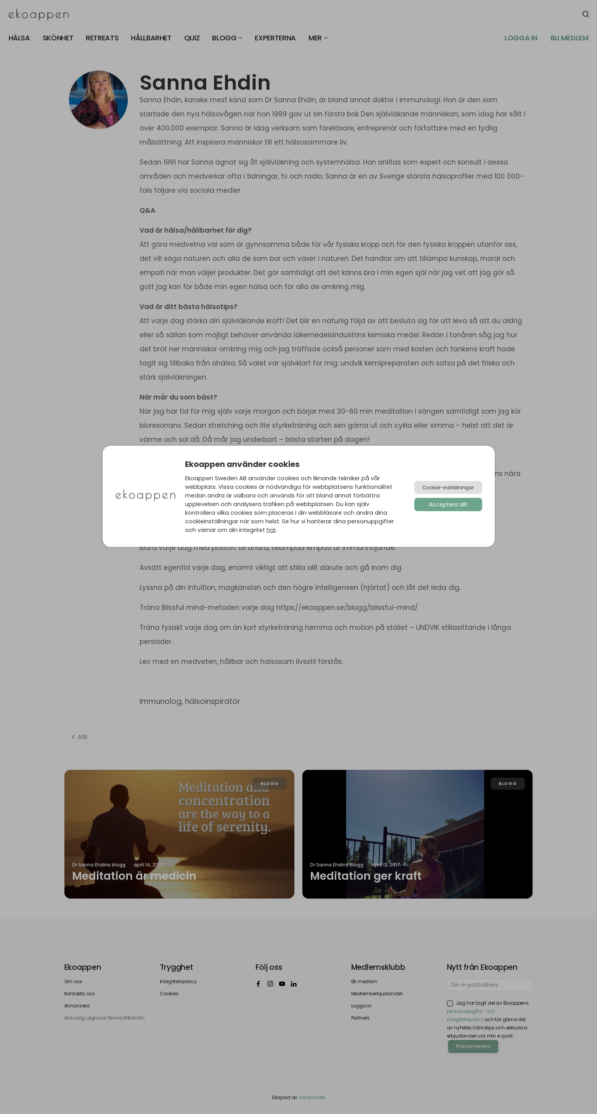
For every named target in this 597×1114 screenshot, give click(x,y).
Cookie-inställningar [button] (448, 487)
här (271, 530)
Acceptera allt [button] (448, 504)
